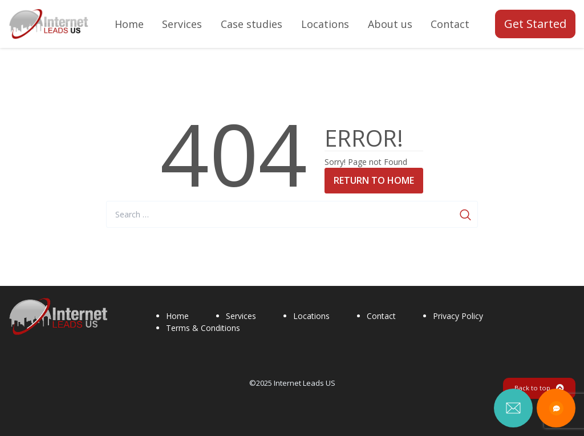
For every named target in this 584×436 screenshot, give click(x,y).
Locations (311, 315)
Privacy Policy (458, 315)
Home (177, 315)
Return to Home (374, 180)
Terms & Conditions (203, 327)
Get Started (535, 23)
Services (241, 315)
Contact (381, 315)
